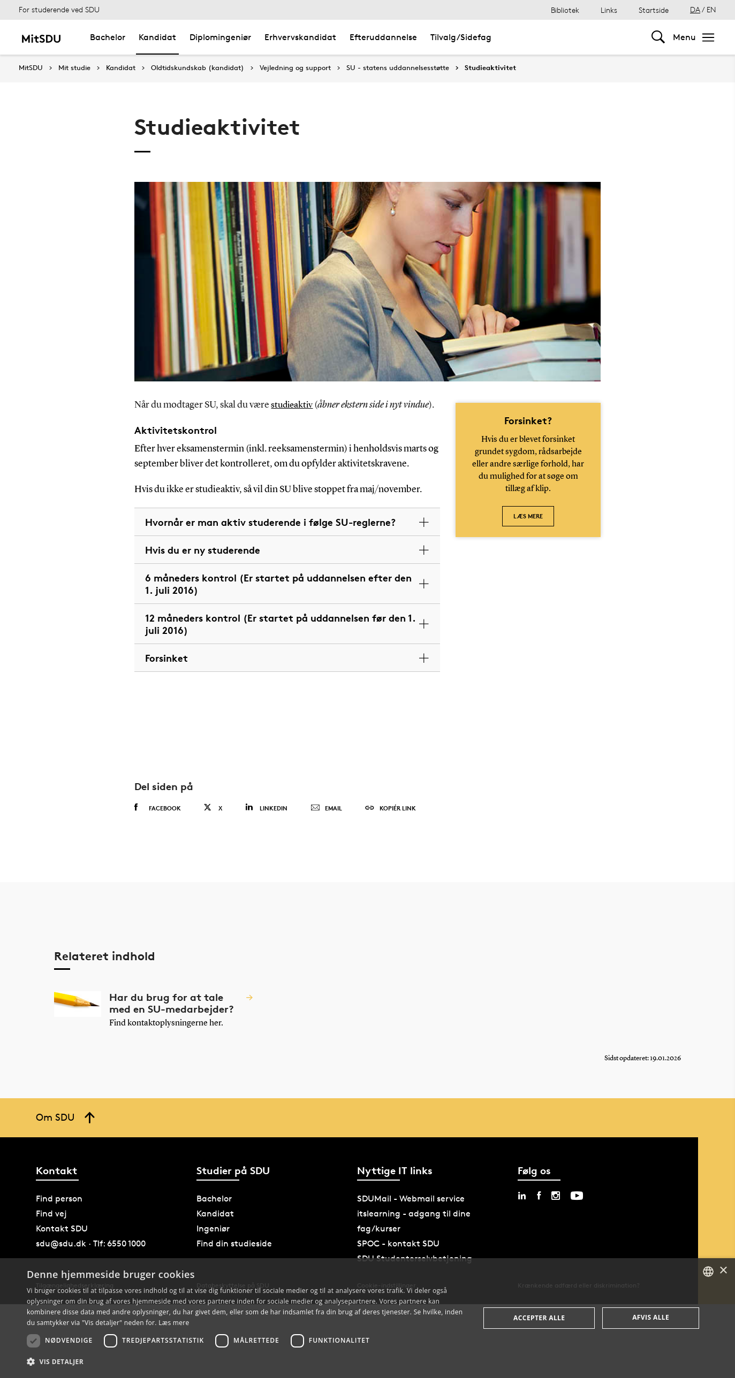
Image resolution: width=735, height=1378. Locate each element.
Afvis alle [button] (650, 1317)
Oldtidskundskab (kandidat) (197, 68)
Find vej (51, 1213)
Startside (654, 9)
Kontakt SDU (62, 1228)
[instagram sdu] (555, 1195)
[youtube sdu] (577, 1195)
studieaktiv (293, 405)
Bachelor (107, 37)
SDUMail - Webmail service (411, 1198)
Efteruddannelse (383, 37)
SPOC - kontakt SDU (398, 1243)
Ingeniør (213, 1228)
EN (711, 9)
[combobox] (708, 1271)
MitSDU (31, 67)
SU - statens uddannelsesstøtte (397, 68)
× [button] (723, 1271)
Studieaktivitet (490, 68)
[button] (246, 1362)
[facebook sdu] (539, 1195)
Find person (59, 1198)
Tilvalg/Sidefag (460, 37)
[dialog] (367, 1318)
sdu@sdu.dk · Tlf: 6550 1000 (91, 1243)
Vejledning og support (295, 68)
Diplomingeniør (220, 37)
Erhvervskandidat (300, 37)
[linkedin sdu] (522, 1195)
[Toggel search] (658, 37)
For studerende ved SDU (59, 9)
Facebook (157, 807)
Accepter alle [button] (539, 1317)
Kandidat (157, 37)
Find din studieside (234, 1243)
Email (326, 808)
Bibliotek (565, 9)
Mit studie (74, 68)
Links (609, 9)
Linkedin (266, 807)
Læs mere (528, 516)
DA (695, 9)
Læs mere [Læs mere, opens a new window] (173, 1322)
